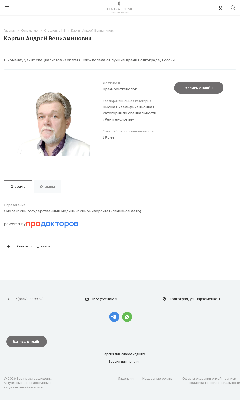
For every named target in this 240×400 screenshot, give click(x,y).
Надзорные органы (157, 378)
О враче (18, 186)
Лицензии (126, 378)
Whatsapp (127, 317)
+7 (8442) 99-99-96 (28, 299)
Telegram (114, 317)
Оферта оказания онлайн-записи (209, 378)
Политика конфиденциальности (214, 383)
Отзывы (47, 186)
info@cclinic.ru (105, 299)
